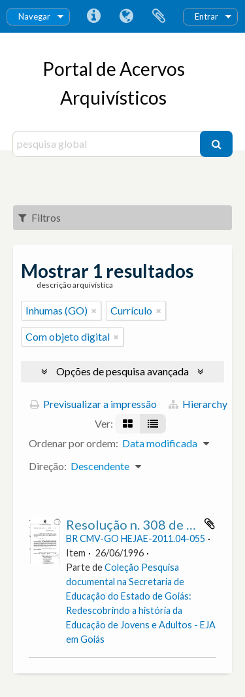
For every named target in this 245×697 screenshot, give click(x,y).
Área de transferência (158, 16)
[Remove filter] (94, 310)
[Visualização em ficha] (127, 424)
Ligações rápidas (93, 16)
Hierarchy (198, 404)
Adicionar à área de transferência (209, 523)
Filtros (39, 217)
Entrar (206, 16)
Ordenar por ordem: (73, 443)
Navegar (34, 16)
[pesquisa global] (108, 144)
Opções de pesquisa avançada (122, 371)
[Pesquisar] (216, 144)
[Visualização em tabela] (153, 424)
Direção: (48, 466)
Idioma (126, 16)
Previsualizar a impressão (93, 404)
